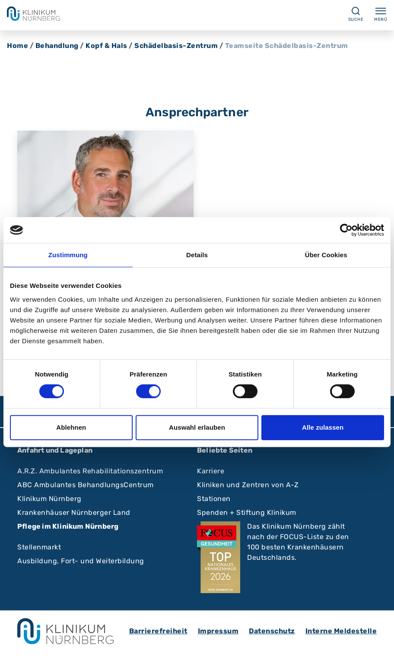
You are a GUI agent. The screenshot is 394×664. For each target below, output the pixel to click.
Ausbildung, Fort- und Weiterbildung (80, 561)
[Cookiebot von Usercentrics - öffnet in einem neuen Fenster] (346, 229)
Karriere (210, 471)
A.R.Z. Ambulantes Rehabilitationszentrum (90, 471)
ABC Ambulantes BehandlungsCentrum (85, 485)
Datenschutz (272, 631)
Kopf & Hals (106, 46)
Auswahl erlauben (197, 427)
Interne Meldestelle (341, 631)
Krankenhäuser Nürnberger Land (73, 512)
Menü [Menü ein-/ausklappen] (380, 14)
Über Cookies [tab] (326, 255)
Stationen (214, 499)
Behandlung (57, 46)
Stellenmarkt (39, 547)
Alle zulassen (322, 427)
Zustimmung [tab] (68, 255)
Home (17, 46)
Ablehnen (71, 427)
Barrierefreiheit (158, 631)
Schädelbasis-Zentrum (176, 46)
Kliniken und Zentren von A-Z (248, 485)
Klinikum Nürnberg (49, 499)
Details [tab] (197, 255)
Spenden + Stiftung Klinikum (246, 512)
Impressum (218, 631)
